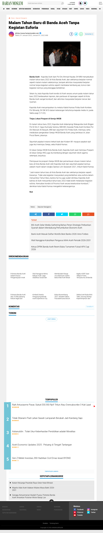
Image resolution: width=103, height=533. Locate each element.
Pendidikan (55, 9)
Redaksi (45, 526)
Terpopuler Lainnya (51, 474)
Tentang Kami (54, 526)
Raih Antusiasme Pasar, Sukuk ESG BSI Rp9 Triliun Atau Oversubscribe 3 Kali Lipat (47, 406)
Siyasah (79, 9)
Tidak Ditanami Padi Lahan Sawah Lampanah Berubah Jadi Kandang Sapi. (50, 420)
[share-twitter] (76, 34)
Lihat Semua (51, 319)
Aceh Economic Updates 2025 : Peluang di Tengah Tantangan (50, 447)
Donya (94, 9)
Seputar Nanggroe (30, 9)
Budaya (5, 510)
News (10, 9)
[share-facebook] (71, 34)
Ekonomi (17, 9)
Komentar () (89, 34)
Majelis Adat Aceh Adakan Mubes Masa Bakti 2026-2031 (33, 492)
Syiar (72, 9)
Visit (87, 9)
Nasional (23, 513)
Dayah (22, 510)
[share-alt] (36, 214)
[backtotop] (51, 504)
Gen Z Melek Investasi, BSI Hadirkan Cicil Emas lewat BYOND (50, 461)
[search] (45, 3)
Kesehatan (44, 9)
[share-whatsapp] (81, 34)
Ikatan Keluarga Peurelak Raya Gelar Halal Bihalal (32, 486)
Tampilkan (89, 306)
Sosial (64, 9)
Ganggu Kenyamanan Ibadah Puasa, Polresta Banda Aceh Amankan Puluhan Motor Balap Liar (33, 499)
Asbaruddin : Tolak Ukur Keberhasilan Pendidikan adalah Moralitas (53, 432)
